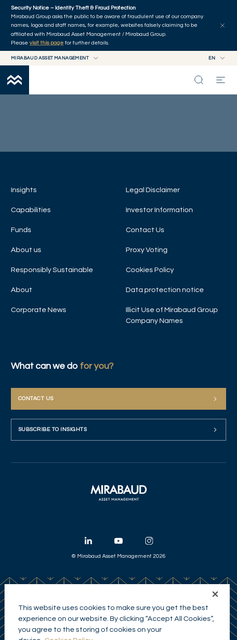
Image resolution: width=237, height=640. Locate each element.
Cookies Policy (150, 269)
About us (26, 249)
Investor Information (159, 209)
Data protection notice (165, 289)
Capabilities (31, 209)
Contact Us (145, 229)
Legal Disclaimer (153, 189)
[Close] (215, 613)
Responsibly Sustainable (52, 269)
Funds (21, 229)
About (21, 289)
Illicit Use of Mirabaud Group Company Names (172, 315)
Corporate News (38, 309)
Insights (24, 189)
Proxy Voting (147, 249)
